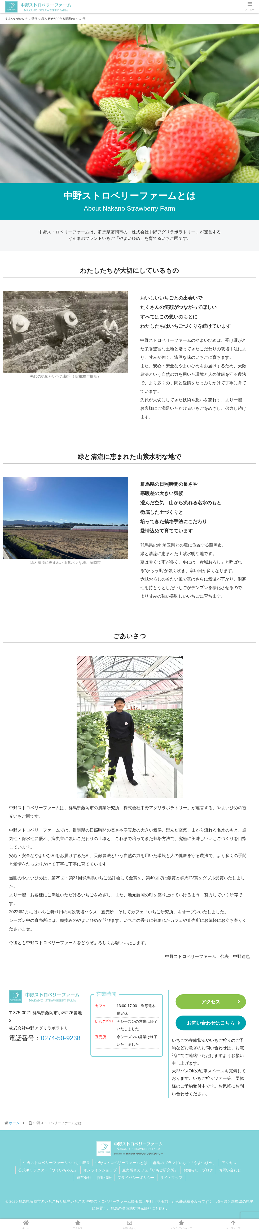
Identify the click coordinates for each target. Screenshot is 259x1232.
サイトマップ (171, 1177)
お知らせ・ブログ (198, 1170)
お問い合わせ (230, 1170)
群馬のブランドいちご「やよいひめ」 (184, 1163)
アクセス (210, 1001)
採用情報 (104, 1177)
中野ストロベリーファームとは (121, 1163)
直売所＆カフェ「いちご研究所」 (150, 1170)
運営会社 (84, 1177)
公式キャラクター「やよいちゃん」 (48, 1170)
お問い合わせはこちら (211, 1023)
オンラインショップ (100, 1170)
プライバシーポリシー (136, 1177)
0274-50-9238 (60, 1038)
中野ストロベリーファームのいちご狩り (56, 1163)
